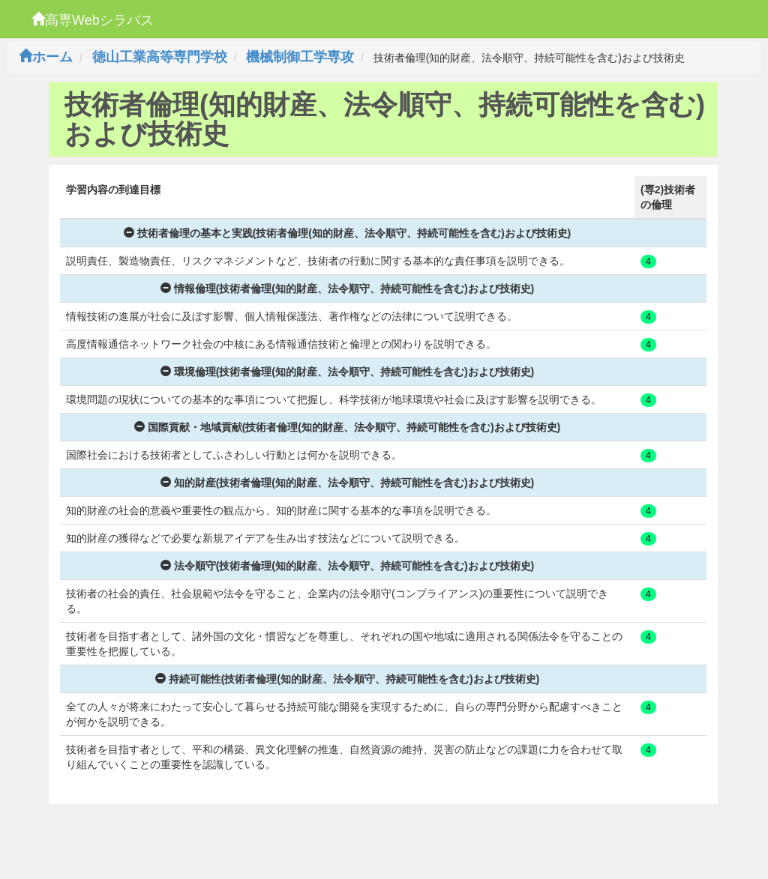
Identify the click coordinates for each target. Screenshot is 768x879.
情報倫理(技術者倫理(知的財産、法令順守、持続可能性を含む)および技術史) (347, 288)
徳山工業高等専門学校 (159, 56)
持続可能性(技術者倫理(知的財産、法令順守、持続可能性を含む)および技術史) (347, 679)
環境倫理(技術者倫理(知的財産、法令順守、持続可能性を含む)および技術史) (347, 372)
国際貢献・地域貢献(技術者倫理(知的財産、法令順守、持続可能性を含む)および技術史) (347, 427)
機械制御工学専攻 (300, 56)
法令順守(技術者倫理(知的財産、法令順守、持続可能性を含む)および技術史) (347, 566)
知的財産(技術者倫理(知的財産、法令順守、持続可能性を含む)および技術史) (347, 483)
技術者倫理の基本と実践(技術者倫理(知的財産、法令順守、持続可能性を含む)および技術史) (348, 233)
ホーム (46, 56)
